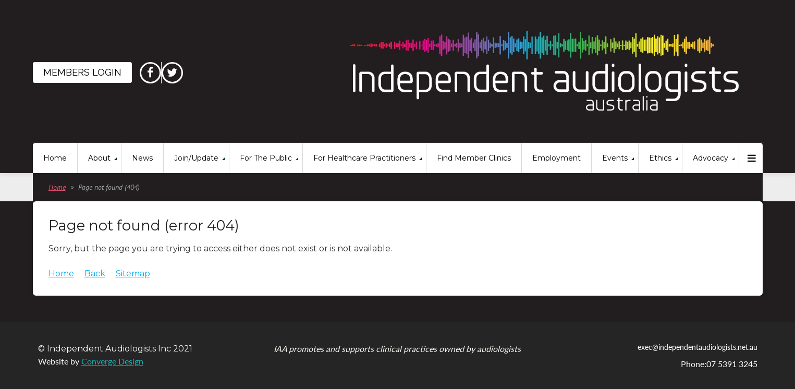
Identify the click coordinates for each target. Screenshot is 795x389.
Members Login (82, 72)
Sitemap (133, 273)
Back (94, 273)
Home (57, 187)
